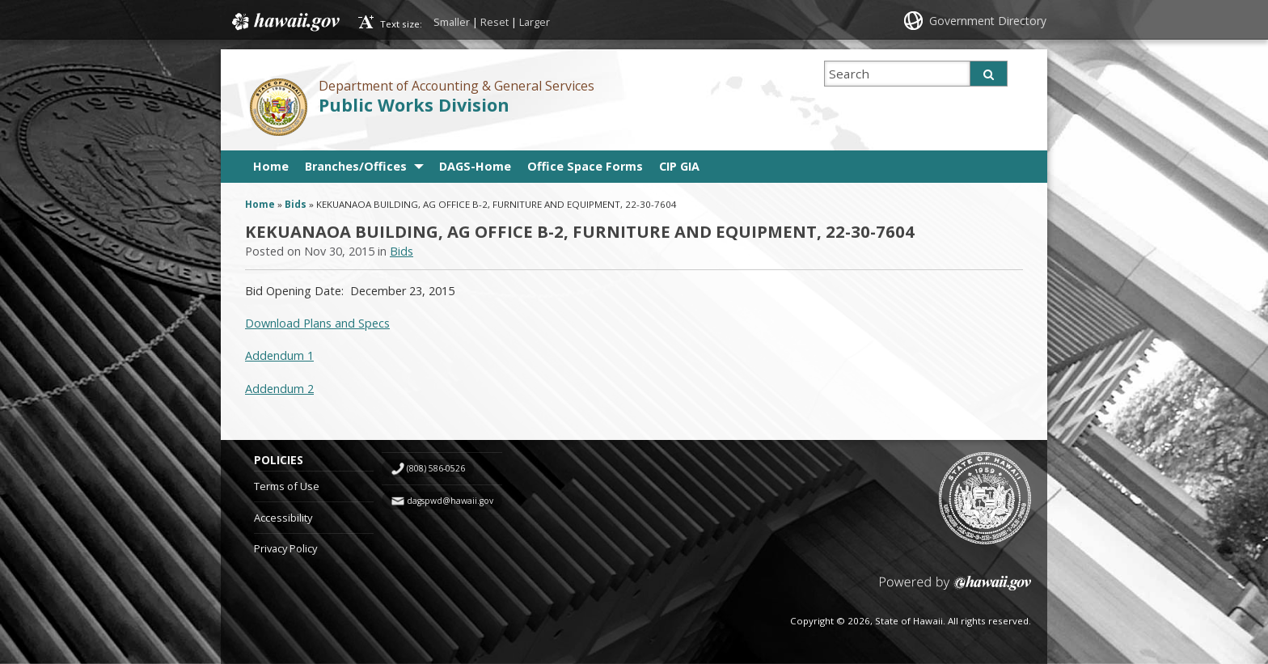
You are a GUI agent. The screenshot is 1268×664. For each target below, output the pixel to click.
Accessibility (283, 517)
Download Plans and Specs (317, 323)
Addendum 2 (279, 388)
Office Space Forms (585, 166)
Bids (295, 204)
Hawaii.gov (284, 22)
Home (271, 166)
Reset (494, 22)
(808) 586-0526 (436, 468)
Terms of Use (286, 486)
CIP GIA (679, 166)
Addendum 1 (279, 355)
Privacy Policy (285, 548)
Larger (534, 22)
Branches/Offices (356, 166)
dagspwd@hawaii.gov (450, 500)
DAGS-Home (475, 166)
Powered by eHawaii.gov (955, 589)
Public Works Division (414, 105)
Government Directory (987, 20)
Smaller (451, 22)
